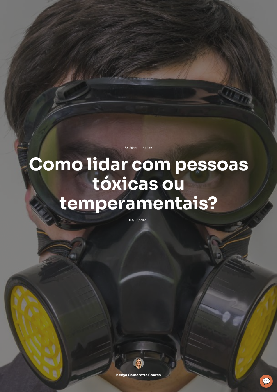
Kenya (147, 147)
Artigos (131, 147)
